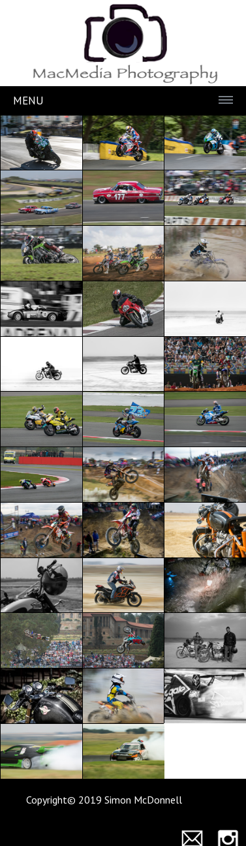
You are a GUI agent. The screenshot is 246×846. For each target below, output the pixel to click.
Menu (28, 100)
